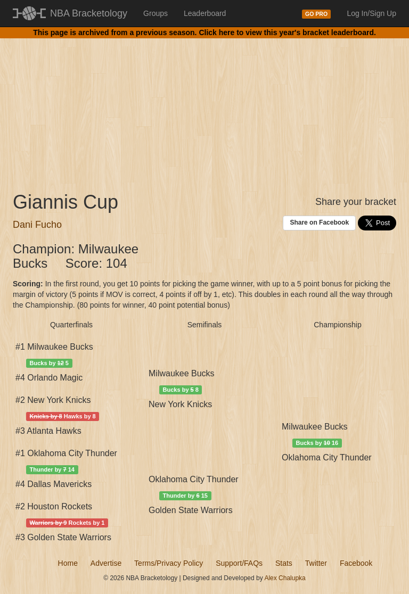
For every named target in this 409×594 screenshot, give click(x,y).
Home (68, 563)
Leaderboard (205, 13)
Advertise (106, 563)
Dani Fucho (37, 224)
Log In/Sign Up (371, 13)
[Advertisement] (204, 106)
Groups (155, 13)
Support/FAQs (239, 563)
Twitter (316, 563)
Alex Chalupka (284, 578)
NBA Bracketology (88, 13)
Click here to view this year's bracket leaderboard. (287, 32)
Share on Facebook (319, 222)
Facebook (356, 563)
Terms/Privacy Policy (168, 563)
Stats (283, 563)
